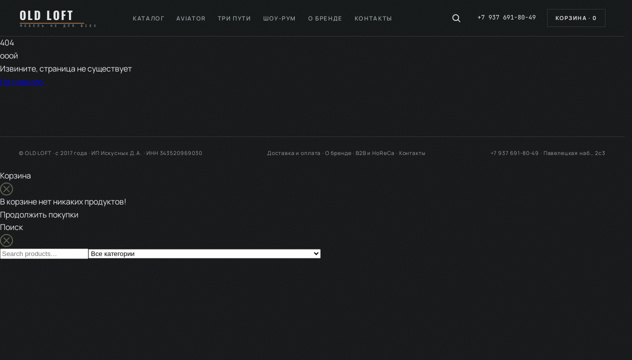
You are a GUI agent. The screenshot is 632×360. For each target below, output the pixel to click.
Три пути (234, 18)
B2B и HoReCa (375, 153)
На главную (21, 81)
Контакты (374, 18)
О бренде (325, 18)
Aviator (190, 18)
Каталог (148, 18)
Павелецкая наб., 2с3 (575, 153)
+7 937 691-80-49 (507, 18)
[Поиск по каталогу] (456, 18)
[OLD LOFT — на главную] (63, 18)
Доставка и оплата (294, 153)
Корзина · (576, 18)
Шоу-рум (279, 18)
